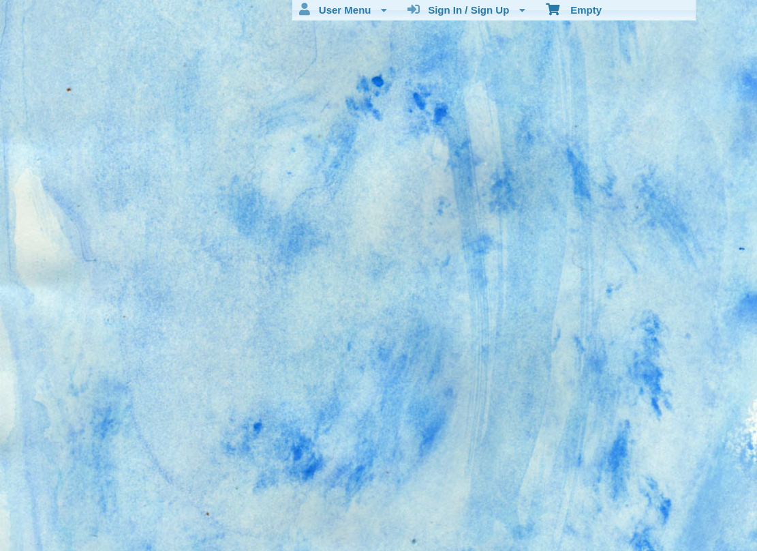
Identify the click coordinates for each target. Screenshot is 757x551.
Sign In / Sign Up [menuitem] (466, 9)
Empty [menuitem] (574, 9)
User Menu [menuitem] (342, 9)
